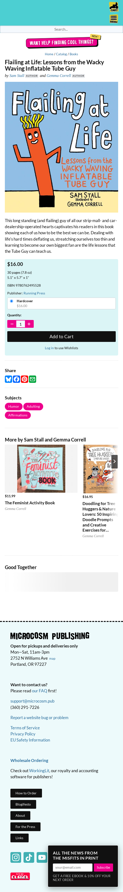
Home (49, 54)
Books (74, 54)
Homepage (61, 13)
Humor (13, 406)
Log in (49, 348)
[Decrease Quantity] (12, 323)
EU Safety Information (30, 739)
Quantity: (14, 315)
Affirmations (17, 415)
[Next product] (114, 461)
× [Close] (113, 850)
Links (19, 838)
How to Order (26, 793)
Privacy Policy (22, 733)
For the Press (25, 827)
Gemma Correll (59, 76)
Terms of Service (25, 727)
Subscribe (103, 867)
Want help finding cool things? (61, 42)
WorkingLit (39, 770)
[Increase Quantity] (29, 323)
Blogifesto (23, 804)
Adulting (33, 406)
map (52, 658)
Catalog (61, 54)
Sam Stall (16, 76)
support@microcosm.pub (32, 701)
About (20, 815)
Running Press (34, 293)
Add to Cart (61, 336)
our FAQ (39, 690)
